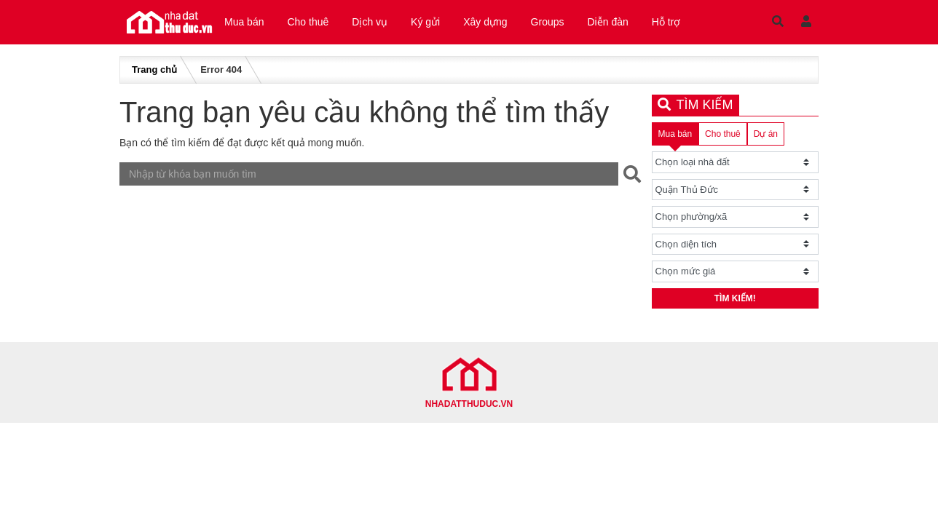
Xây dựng (485, 22)
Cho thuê (307, 22)
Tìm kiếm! (735, 298)
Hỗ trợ (666, 22)
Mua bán (244, 22)
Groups (547, 22)
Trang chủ (154, 69)
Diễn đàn (608, 22)
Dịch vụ (369, 22)
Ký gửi (425, 22)
